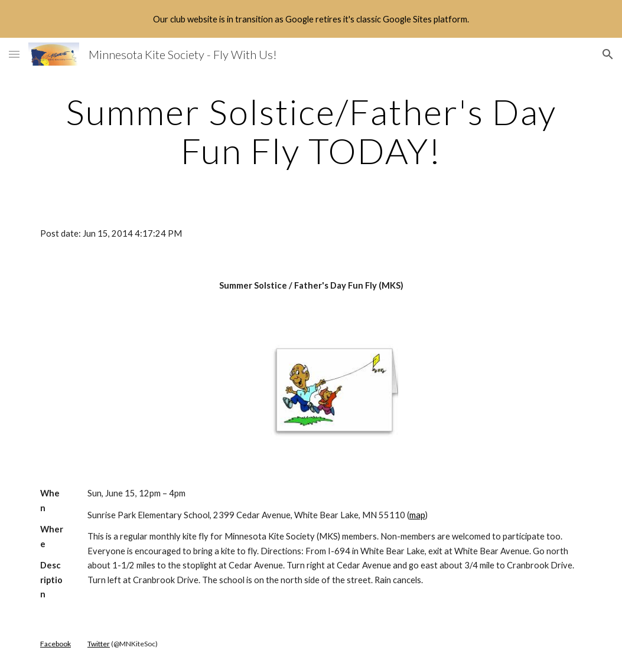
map (417, 515)
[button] (14, 54)
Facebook (55, 643)
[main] (311, 131)
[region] (311, 19)
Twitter (98, 643)
